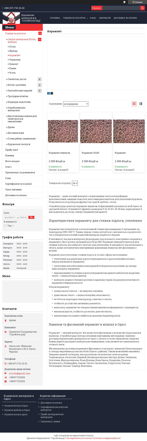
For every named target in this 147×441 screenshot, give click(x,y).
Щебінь (13, 51)
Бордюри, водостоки (19, 101)
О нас (93, 17)
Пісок (12, 46)
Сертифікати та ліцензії (18, 183)
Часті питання (13, 189)
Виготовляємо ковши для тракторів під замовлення (22, 119)
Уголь (12, 72)
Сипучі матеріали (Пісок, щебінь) (22, 40)
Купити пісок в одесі (16, 414)
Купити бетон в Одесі (16, 405)
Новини (9, 155)
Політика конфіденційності (106, 438)
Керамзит (120, 153)
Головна (55, 17)
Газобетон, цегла (17, 79)
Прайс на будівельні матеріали (52, 415)
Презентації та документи (20, 172)
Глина (12, 68)
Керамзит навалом (59, 153)
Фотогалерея (12, 161)
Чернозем (15, 59)
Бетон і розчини (17, 84)
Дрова (11, 127)
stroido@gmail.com (19, 373)
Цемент (13, 64)
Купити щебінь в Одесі (17, 410)
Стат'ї (8, 166)
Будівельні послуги (19, 144)
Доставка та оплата (125, 17)
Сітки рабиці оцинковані (22, 138)
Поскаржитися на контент (79, 438)
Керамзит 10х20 (90, 153)
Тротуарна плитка (18, 96)
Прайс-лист (11, 149)
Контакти (105, 17)
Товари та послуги (74, 17)
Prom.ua (89, 435)
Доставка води (16, 132)
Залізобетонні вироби (20, 90)
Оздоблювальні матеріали (17, 109)
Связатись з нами (50, 421)
